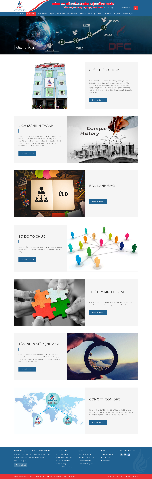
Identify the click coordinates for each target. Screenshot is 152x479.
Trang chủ (20, 14)
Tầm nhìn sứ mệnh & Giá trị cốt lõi (40, 344)
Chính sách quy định (131, 476)
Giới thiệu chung (104, 70)
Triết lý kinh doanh (107, 292)
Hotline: (122, 8)
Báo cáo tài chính (85, 460)
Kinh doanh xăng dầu (65, 457)
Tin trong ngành (105, 457)
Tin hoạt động (105, 460)
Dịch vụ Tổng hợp (57, 14)
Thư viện (117, 14)
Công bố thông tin (85, 454)
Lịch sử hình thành (36, 126)
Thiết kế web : (62, 476)
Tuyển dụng (128, 14)
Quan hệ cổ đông (95, 14)
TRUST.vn (71, 476)
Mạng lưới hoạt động (76, 14)
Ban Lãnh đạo (102, 186)
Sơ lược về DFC (63, 454)
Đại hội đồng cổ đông (86, 457)
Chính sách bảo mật (115, 476)
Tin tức (108, 14)
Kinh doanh (43, 14)
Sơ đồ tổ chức (31, 236)
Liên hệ (106, 8)
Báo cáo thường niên (86, 464)
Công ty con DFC (104, 399)
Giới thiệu (31, 14)
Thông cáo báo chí (106, 454)
